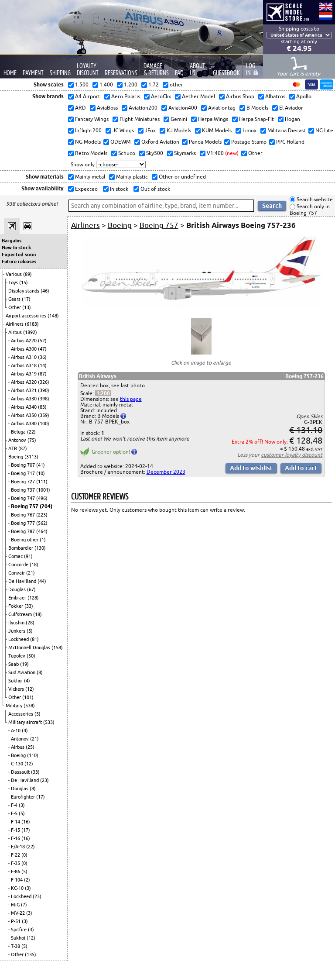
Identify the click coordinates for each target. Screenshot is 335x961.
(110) (32, 755)
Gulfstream (20, 614)
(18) (34, 564)
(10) (40, 473)
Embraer (17, 597)
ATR (13, 448)
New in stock (16, 247)
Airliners (15, 324)
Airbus (15, 332)
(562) (42, 523)
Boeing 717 (23, 473)
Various (14, 274)
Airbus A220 (24, 340)
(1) (43, 539)
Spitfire (19, 929)
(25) (30, 747)
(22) (31, 431)
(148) (53, 315)
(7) (24, 904)
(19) (24, 664)
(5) (30, 631)
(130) (40, 548)
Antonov (17, 440)
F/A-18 (18, 846)
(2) (27, 879)
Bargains (11, 240)
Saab (14, 664)
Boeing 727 (23, 481)
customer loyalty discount (291, 455)
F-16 (16, 838)
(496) (42, 498)
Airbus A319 (24, 373)
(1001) (43, 490)
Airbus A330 (24, 398)
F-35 (16, 863)
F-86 (16, 871)
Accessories (21, 713)
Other (15, 307)
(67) (31, 589)
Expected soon (19, 254)
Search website (314, 199)
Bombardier (21, 548)
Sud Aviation (22, 672)
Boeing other (25, 539)
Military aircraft (25, 722)
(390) (43, 390)
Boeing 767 (23, 514)
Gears (15, 299)
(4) (27, 680)
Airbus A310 (24, 357)
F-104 (17, 879)
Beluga (19, 431)
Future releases (19, 261)
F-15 (16, 830)
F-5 (15, 813)
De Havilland (23, 581)
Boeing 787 (23, 531)
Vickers (16, 689)
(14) (42, 365)
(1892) (30, 332)
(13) (26, 307)
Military (15, 705)
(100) (43, 423)
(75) (31, 440)
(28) (30, 622)
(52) (42, 340)
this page (131, 399)
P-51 (16, 921)
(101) (28, 697)
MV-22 (18, 913)
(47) (42, 348)
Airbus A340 (24, 407)
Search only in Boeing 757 (310, 210)
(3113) (31, 456)
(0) (24, 855)
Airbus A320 (24, 382)
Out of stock (154, 189)
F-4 (15, 805)
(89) (27, 274)
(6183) (32, 324)
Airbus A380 (24, 423)
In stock (118, 189)
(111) (42, 481)
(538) (29, 705)
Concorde (19, 564)
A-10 (16, 730)
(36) (42, 357)
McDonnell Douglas (29, 647)
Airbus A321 (24, 390)
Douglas (17, 589)
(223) (42, 514)
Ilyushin (17, 622)
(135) (30, 954)
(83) (42, 407)
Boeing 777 (23, 523)
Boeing (16, 456)
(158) (57, 647)
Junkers (17, 631)
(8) (40, 672)
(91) (28, 556)
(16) (25, 821)
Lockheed (19, 639)
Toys (13, 282)
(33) (28, 606)
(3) (22, 805)
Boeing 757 (25, 506)
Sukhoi (16, 680)
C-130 (17, 763)
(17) (26, 299)
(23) (44, 780)
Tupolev (17, 655)
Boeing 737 (23, 490)
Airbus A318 (24, 365)
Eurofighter (23, 796)
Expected (86, 189)
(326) (43, 382)
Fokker (16, 606)
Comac (16, 556)
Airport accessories (27, 315)
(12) (29, 689)
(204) (46, 506)
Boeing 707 (23, 465)
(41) (40, 465)
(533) (49, 722)
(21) (30, 572)
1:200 (103, 393)
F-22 (16, 855)
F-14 (16, 821)
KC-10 (18, 888)
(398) (43, 398)
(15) (23, 282)
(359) (43, 415)
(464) (42, 531)
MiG (16, 904)
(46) (45, 290)
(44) (42, 581)
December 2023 (166, 472)
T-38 (16, 946)
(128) (33, 597)
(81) (34, 639)
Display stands (24, 290)
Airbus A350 (24, 415)
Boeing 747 (23, 498)
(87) (42, 373)
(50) (31, 655)
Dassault (21, 772)
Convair (17, 572)
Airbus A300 (24, 348)
